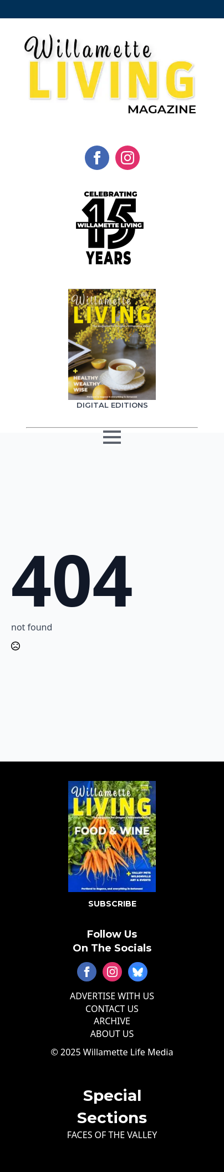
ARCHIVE (112, 1021)
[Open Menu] (112, 446)
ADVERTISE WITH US (112, 996)
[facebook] (97, 158)
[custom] (137, 971)
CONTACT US (112, 1009)
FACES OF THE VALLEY (112, 1135)
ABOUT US (112, 1034)
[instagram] (127, 158)
